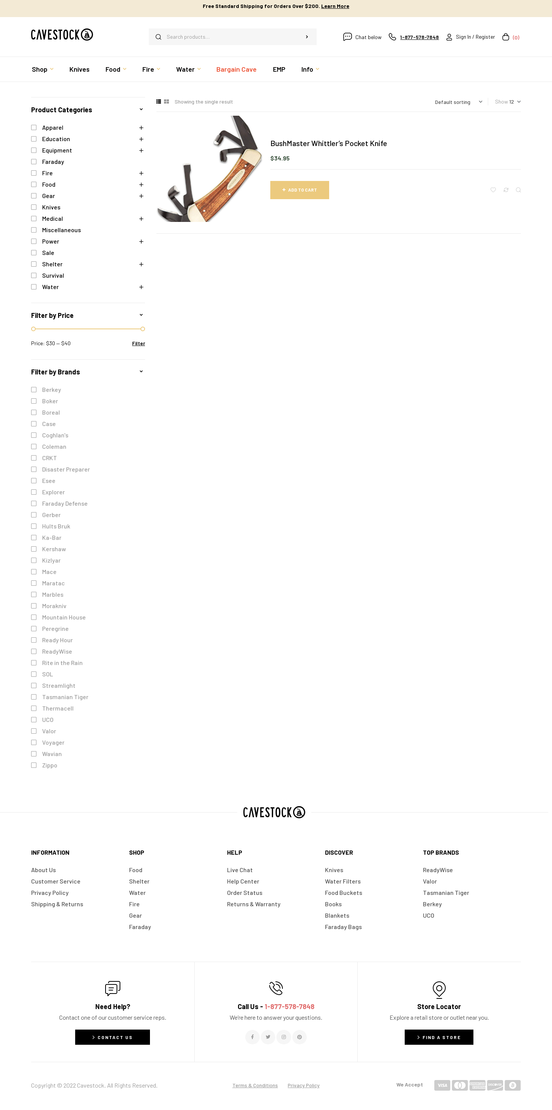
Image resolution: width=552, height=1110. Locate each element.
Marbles (52, 594)
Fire (47, 172)
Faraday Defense (65, 503)
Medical (52, 218)
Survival (53, 275)
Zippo (49, 765)
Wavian (52, 753)
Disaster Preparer (66, 469)
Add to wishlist (493, 189)
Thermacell (58, 708)
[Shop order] (459, 102)
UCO (48, 719)
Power (50, 241)
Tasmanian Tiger (65, 696)
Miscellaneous (61, 229)
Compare (505, 189)
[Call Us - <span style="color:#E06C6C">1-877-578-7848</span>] (276, 988)
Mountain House (64, 617)
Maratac (53, 582)
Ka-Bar (52, 537)
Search (307, 36)
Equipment (57, 150)
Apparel (52, 127)
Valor (49, 730)
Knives (51, 207)
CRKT (49, 457)
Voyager (53, 742)
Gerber (51, 514)
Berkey (51, 389)
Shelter (52, 263)
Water (50, 286)
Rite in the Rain (62, 662)
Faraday (53, 161)
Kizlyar (51, 560)
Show (501, 101)
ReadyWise (57, 651)
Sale (48, 252)
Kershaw (54, 548)
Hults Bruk (56, 526)
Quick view (518, 189)
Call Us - (276, 1006)
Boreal (51, 412)
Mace (49, 571)
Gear (48, 195)
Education (56, 138)
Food (48, 184)
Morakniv (54, 605)
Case (49, 423)
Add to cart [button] (302, 189)
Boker (50, 400)
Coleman (54, 446)
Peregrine (55, 628)
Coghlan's (55, 435)
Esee (48, 480)
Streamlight (59, 685)
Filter (138, 343)
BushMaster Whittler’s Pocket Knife (328, 143)
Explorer (53, 491)
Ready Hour (57, 639)
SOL (47, 674)
